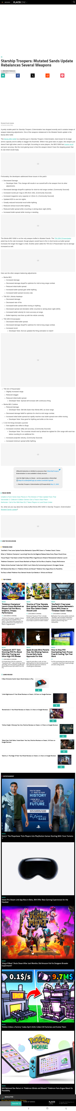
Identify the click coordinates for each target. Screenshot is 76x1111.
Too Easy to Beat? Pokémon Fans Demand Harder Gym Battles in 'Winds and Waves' (27, 572)
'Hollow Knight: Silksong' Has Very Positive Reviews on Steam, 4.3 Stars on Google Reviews (30, 731)
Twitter (33, 76)
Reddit (48, 76)
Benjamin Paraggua (9, 71)
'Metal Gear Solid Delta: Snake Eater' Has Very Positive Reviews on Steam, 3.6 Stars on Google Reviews (30, 746)
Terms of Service (29, 1102)
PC (1, 57)
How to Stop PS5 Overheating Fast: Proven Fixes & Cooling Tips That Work (62, 653)
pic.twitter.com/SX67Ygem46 (44, 480)
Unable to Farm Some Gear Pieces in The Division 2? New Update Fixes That (28, 497)
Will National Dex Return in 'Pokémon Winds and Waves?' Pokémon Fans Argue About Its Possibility (31, 569)
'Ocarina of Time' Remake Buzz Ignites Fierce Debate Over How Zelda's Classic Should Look (37, 607)
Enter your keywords (74, 2)
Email (3, 76)
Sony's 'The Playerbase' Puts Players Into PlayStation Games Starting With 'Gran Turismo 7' (37, 837)
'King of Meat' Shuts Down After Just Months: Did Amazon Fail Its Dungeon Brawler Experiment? (35, 964)
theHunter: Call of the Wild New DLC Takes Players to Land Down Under (26, 502)
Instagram (47, 1109)
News (4, 602)
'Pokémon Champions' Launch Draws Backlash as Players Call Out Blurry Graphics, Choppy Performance (33, 561)
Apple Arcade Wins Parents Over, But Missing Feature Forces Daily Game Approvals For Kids (37, 653)
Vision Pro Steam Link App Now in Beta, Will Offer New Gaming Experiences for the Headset (35, 900)
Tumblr (66, 1109)
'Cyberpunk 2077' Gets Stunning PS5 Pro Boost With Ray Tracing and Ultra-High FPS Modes (12, 653)
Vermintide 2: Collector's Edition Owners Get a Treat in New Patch (24, 500)
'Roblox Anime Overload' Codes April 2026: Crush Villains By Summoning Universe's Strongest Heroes (32, 565)
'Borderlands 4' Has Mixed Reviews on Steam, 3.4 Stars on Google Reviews (25, 715)
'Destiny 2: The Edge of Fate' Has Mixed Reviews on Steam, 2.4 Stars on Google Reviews (29, 761)
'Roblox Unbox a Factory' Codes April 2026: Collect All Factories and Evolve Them (34, 1027)
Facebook (18, 76)
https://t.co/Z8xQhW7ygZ (26, 480)
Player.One (20, 2)
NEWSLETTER (9, 1097)
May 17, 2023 (54, 484)
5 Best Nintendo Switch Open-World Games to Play (17, 684)
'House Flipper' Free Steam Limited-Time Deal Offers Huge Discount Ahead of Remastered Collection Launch (34, 558)
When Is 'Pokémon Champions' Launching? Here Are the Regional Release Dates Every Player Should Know (33, 554)
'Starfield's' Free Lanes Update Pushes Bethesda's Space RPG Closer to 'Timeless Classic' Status (30, 550)
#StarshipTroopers (53, 471)
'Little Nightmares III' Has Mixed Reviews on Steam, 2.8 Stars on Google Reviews (26, 700)
